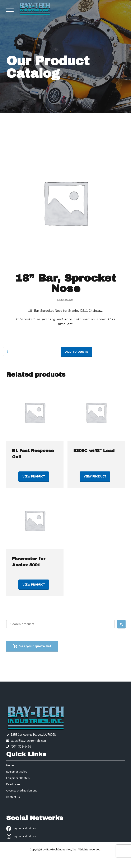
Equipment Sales (16, 771)
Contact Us (13, 797)
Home (10, 765)
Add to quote (76, 352)
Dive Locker (13, 784)
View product (34, 476)
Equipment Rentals (18, 778)
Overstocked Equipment (21, 790)
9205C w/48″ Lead (93, 450)
